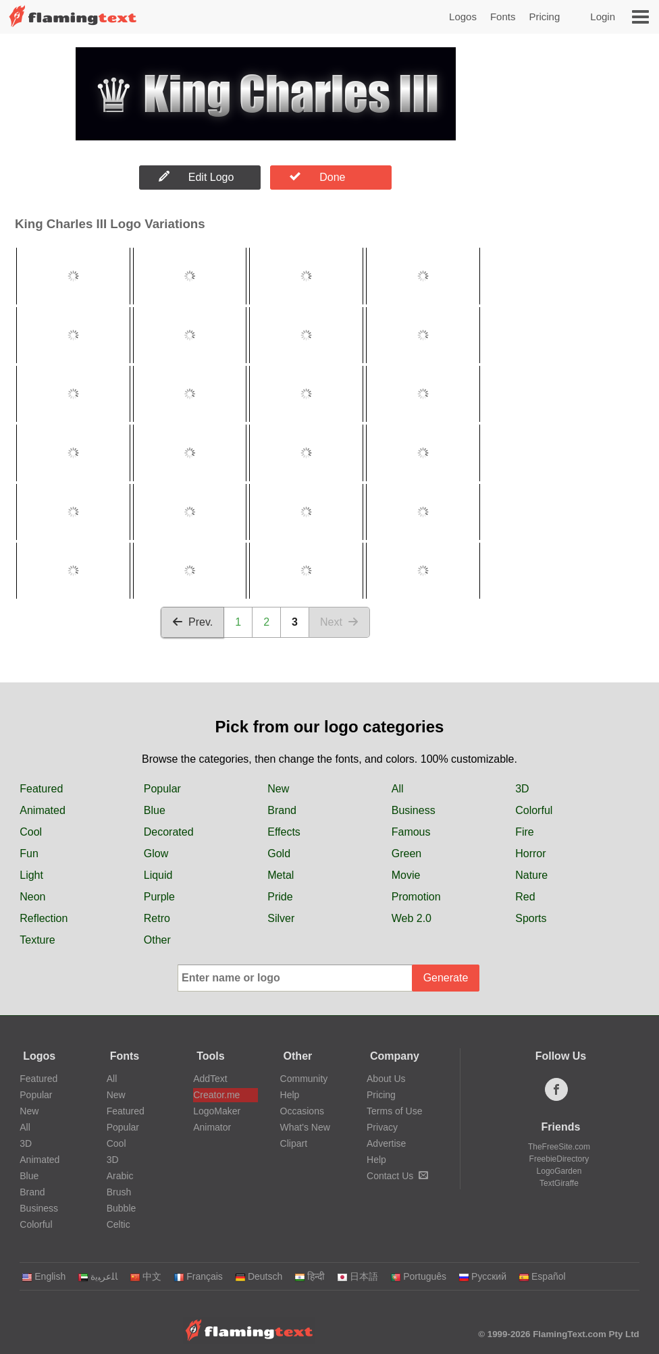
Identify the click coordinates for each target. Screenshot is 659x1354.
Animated (42, 810)
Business (414, 810)
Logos (463, 16)
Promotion (416, 896)
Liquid (158, 875)
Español (542, 1276)
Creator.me (216, 1094)
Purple (159, 896)
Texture (37, 940)
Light (31, 875)
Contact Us (397, 1175)
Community (304, 1078)
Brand (281, 810)
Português (418, 1276)
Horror (530, 853)
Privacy (382, 1127)
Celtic (118, 1224)
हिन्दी (309, 1276)
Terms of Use (394, 1111)
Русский (482, 1276)
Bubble (121, 1208)
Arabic (120, 1175)
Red (525, 896)
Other (157, 940)
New (278, 788)
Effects (283, 832)
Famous (411, 832)
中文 (145, 1276)
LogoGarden (559, 1171)
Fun (29, 853)
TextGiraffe (559, 1183)
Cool (31, 832)
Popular (162, 788)
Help (290, 1094)
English (43, 1276)
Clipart (293, 1143)
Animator (212, 1127)
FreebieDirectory (559, 1159)
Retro (157, 918)
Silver (280, 918)
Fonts (503, 16)
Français (198, 1276)
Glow (156, 853)
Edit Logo (196, 177)
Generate (446, 977)
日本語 (357, 1276)
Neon (32, 896)
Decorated (169, 832)
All (398, 788)
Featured (41, 788)
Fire (524, 832)
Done (317, 177)
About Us (386, 1078)
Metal (280, 875)
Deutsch (258, 1276)
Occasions (302, 1111)
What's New (305, 1127)
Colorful (533, 810)
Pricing (544, 16)
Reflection (44, 918)
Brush (119, 1192)
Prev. (192, 622)
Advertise (386, 1143)
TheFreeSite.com (559, 1147)
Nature (531, 875)
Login (602, 16)
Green (406, 853)
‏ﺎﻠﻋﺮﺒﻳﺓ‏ (97, 1276)
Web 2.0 (411, 918)
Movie (406, 875)
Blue (154, 810)
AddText (210, 1078)
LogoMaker (216, 1111)
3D (522, 788)
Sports (530, 918)
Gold (278, 853)
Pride (279, 896)
